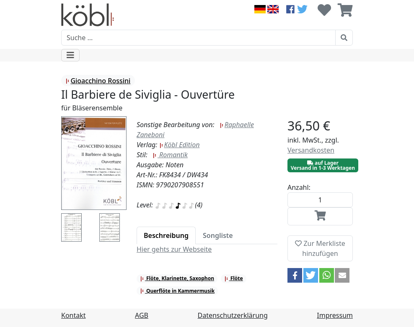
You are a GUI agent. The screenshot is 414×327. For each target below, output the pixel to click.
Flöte (233, 278)
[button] (294, 275)
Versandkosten (310, 150)
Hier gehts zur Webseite (174, 249)
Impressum (335, 315)
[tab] (166, 235)
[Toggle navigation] (70, 55)
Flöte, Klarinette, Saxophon (177, 278)
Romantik (170, 154)
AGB (141, 315)
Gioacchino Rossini (97, 80)
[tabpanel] (207, 249)
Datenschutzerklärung (233, 315)
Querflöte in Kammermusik (177, 290)
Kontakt (73, 315)
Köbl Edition (179, 144)
